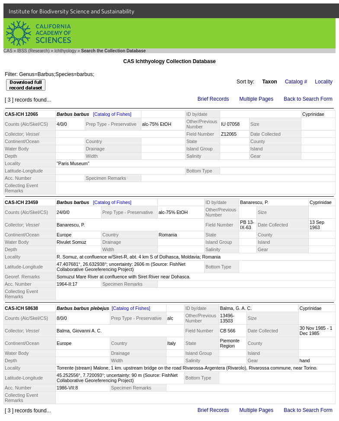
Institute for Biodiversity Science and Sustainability (71, 11)
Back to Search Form (308, 99)
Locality (324, 82)
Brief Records (213, 99)
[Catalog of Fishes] (112, 114)
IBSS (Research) (33, 50)
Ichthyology (65, 50)
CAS (8, 50)
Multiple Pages (257, 99)
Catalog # (296, 82)
